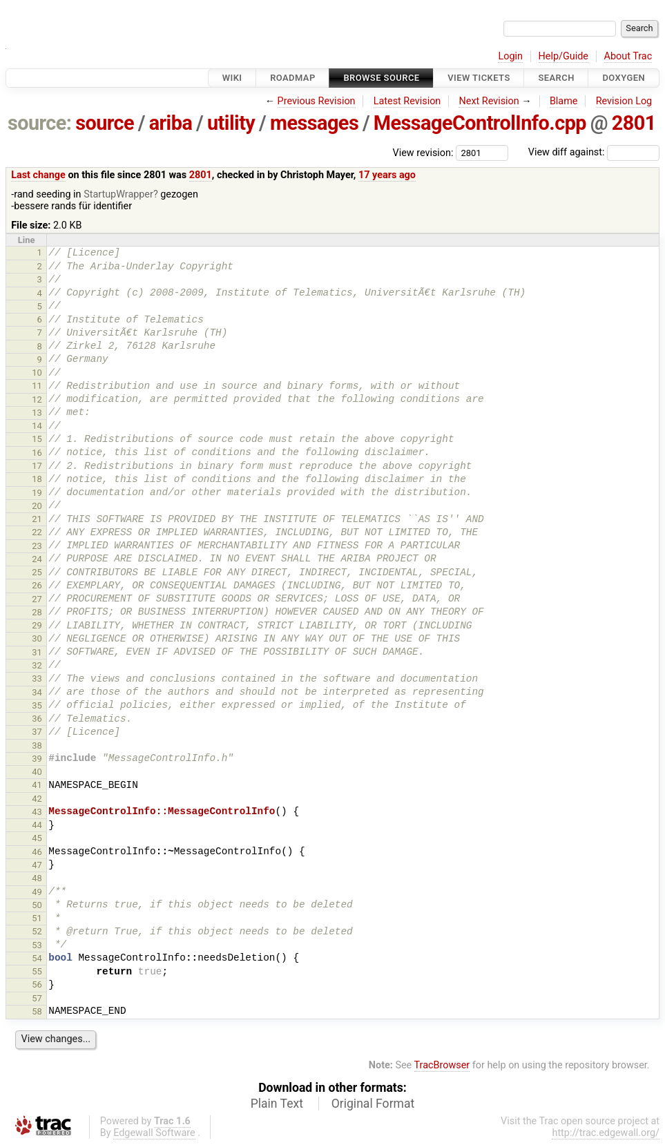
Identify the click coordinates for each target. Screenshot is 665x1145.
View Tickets (478, 78)
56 (37, 984)
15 (37, 439)
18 (37, 479)
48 (37, 878)
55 (37, 971)
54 (37, 958)
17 (37, 466)
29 (37, 625)
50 (37, 905)
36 (37, 718)
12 (37, 399)
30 (37, 638)
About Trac (628, 56)
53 (37, 945)
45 (37, 838)
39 (37, 758)
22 (37, 532)
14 (37, 426)
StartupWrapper (118, 194)
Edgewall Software (154, 1133)
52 (37, 931)
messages (314, 123)
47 (37, 865)
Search (556, 78)
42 (37, 798)
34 (37, 692)
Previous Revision (317, 101)
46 (37, 852)
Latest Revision (407, 101)
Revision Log (624, 101)
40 (37, 772)
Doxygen (623, 78)
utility (231, 123)
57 (37, 998)
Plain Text (277, 1103)
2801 (634, 123)
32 (37, 665)
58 (37, 1011)
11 (37, 386)
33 (37, 678)
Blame (564, 101)
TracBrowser (442, 1065)
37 (37, 732)
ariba (171, 123)
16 (37, 453)
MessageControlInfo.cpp (480, 123)
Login (510, 56)
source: (40, 123)
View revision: (423, 152)
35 (37, 705)
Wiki (232, 78)
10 (37, 372)
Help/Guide (563, 56)
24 (37, 559)
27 (37, 599)
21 (37, 519)
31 (37, 652)
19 (37, 493)
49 (37, 892)
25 (37, 572)
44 (37, 825)
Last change (38, 175)
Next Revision (489, 101)
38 (37, 745)
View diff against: (593, 152)
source (104, 123)
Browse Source (381, 78)
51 (37, 918)
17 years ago (387, 175)
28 (37, 612)
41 (37, 785)
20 (37, 506)
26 (37, 585)
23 (37, 546)
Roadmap (293, 78)
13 (37, 412)
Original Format (373, 1103)
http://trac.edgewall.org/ (605, 1133)
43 (37, 812)
